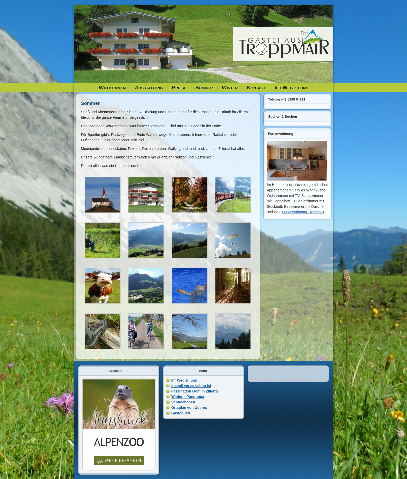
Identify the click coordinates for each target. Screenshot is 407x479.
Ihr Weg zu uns (291, 87)
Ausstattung (149, 87)
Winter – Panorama (187, 397)
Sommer (204, 87)
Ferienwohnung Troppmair (303, 212)
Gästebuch (180, 413)
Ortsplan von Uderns (189, 407)
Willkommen (112, 87)
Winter (230, 87)
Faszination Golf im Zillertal (195, 391)
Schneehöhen (183, 402)
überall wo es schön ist (191, 386)
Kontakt (256, 87)
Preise (179, 87)
